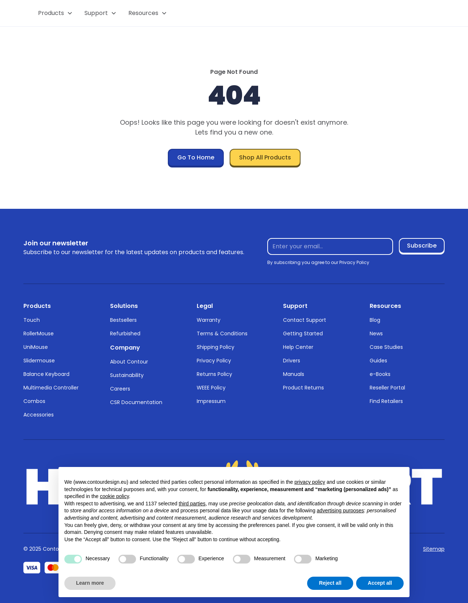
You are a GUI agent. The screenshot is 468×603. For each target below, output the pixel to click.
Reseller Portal (387, 387)
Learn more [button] (90, 583)
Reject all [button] (330, 583)
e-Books (380, 374)
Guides (378, 360)
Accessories (38, 414)
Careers (120, 388)
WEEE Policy (211, 387)
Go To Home (195, 157)
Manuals (293, 374)
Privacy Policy (214, 360)
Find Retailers (386, 401)
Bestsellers (123, 320)
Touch (31, 320)
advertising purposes (340, 510)
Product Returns (303, 387)
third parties (192, 503)
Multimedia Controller (51, 387)
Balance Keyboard (46, 374)
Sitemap (434, 549)
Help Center (298, 347)
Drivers (291, 360)
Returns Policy (214, 374)
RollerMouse (38, 333)
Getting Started (303, 333)
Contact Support (304, 320)
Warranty (208, 320)
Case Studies (386, 347)
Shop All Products (265, 157)
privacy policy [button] (309, 482)
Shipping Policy (215, 347)
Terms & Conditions (222, 333)
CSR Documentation (136, 402)
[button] (55, 13)
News (376, 333)
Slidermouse (39, 360)
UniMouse (35, 347)
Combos (34, 401)
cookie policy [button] (114, 496)
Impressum (211, 401)
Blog (375, 320)
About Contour (129, 361)
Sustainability (127, 375)
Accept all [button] (380, 583)
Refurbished (125, 333)
